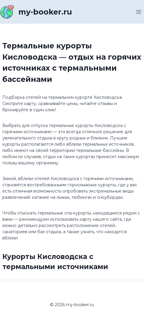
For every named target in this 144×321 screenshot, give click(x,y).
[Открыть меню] (138, 11)
